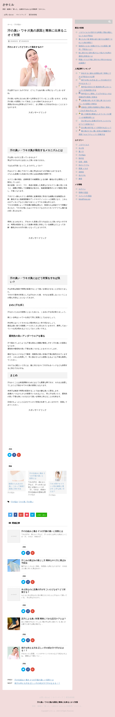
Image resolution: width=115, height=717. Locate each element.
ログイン (82, 189)
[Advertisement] (37, 129)
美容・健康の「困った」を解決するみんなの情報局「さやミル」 (57, 706)
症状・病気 (83, 162)
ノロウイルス (84, 145)
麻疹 (80, 179)
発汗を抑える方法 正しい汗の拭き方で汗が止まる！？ (37, 683)
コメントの (85, 196)
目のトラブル (84, 165)
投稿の (83, 192)
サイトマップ (21, 15)
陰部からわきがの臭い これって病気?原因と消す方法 (16, 486)
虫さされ (82, 175)
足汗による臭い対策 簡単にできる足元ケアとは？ (43, 619)
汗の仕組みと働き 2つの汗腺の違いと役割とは (42, 531)
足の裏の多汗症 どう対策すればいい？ (96, 128)
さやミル (8, 4)
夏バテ (81, 151)
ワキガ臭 (21, 502)
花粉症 (81, 172)
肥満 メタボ (83, 168)
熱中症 (81, 158)
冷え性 (81, 148)
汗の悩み (14, 502)
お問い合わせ (9, 15)
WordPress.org (84, 199)
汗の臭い (29, 502)
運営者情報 (33, 15)
